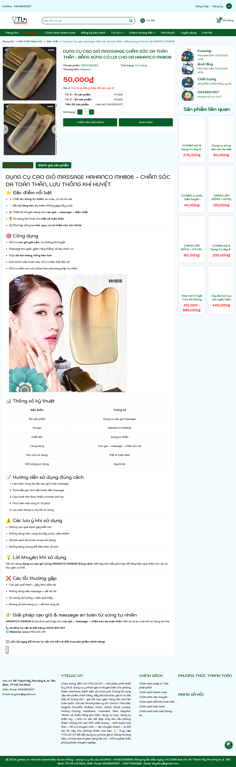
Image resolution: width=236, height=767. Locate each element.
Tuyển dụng (188, 32)
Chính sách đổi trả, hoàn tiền (157, 701)
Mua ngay (146, 122)
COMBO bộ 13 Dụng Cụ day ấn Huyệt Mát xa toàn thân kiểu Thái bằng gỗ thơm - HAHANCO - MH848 (191, 147)
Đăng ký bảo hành (93, 32)
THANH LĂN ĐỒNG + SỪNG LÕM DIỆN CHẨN (221, 197)
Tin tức (116, 32)
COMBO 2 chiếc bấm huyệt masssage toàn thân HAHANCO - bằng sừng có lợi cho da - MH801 (192, 197)
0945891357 (22, 6)
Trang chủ (11, 32)
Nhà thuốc (168, 32)
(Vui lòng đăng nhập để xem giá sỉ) (92, 88)
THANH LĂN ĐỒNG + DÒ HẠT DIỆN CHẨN (192, 247)
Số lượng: (69, 112)
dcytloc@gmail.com (23, 694)
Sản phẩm (31, 32)
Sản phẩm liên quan (206, 109)
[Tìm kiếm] (131, 20)
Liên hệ (207, 32)
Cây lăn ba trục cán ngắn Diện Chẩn (221, 297)
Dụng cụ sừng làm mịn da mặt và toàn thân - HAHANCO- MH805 (221, 147)
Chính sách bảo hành (152, 706)
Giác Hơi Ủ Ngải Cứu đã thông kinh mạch (192, 297)
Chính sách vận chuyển (153, 697)
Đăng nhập (202, 6)
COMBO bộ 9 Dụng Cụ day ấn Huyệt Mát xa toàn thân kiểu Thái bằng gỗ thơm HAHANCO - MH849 (221, 247)
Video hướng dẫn (141, 32)
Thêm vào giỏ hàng (90, 122)
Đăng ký (217, 6)
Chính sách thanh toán (60, 32)
